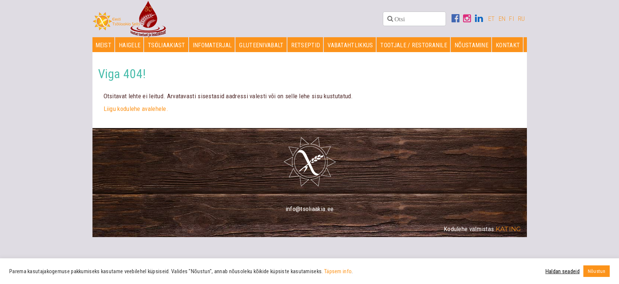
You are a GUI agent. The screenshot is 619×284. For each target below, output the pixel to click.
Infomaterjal (212, 45)
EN (502, 18)
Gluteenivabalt (261, 45)
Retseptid (305, 45)
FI (511, 18)
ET (491, 18)
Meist (103, 45)
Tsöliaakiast (166, 45)
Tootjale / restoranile (413, 45)
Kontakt (508, 45)
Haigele (129, 45)
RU (521, 18)
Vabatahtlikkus (350, 45)
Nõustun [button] (596, 271)
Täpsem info (338, 271)
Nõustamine (471, 45)
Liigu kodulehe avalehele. (136, 108)
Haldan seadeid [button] (562, 271)
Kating (508, 229)
